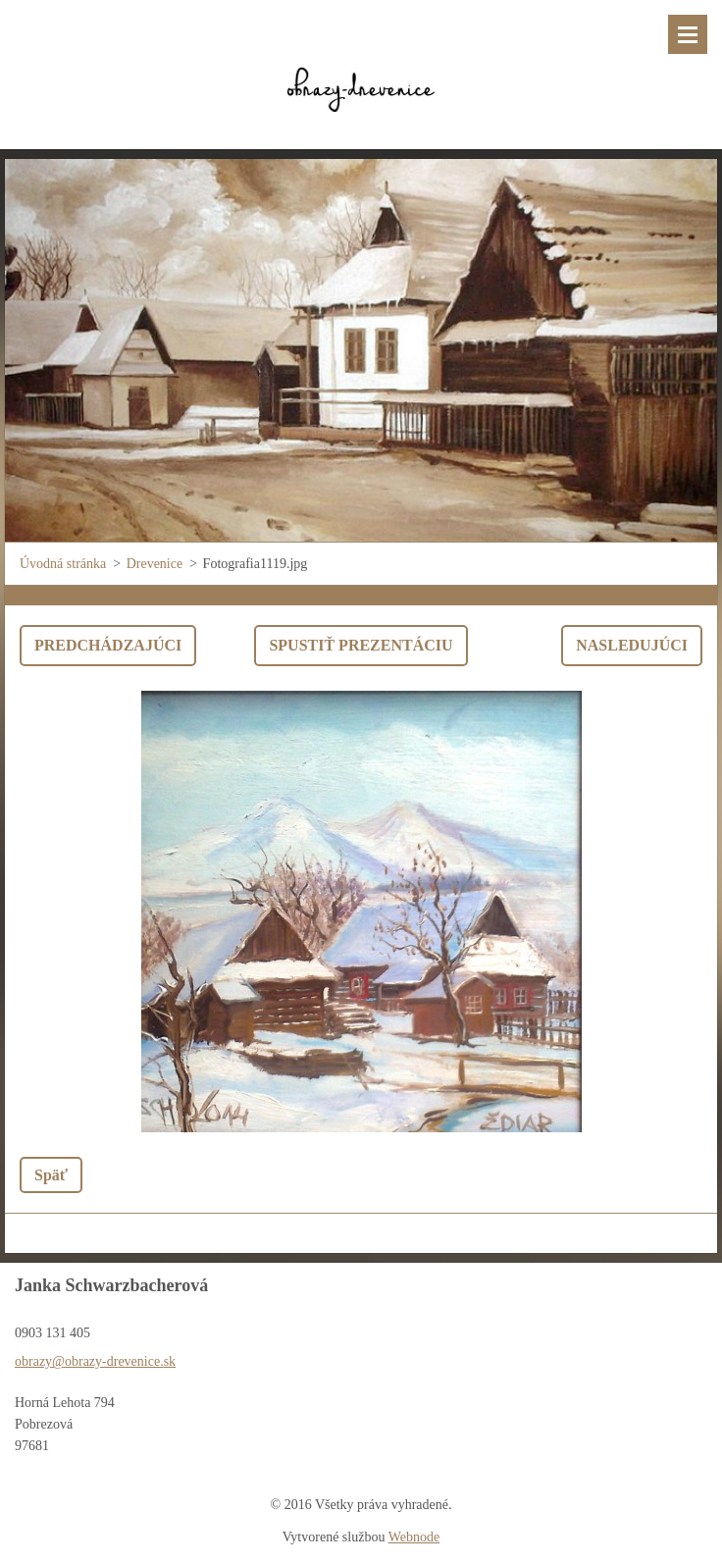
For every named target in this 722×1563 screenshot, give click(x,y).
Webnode (414, 1537)
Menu (687, 34)
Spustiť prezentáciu (360, 645)
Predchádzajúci (107, 645)
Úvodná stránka (63, 563)
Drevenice (155, 563)
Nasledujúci (632, 645)
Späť (51, 1175)
